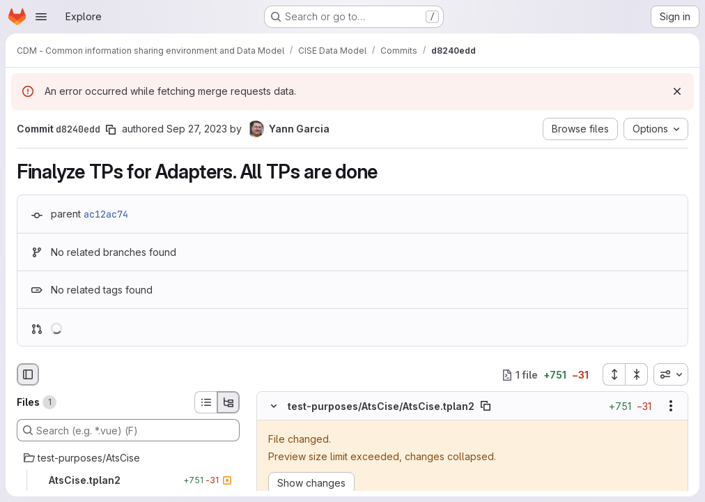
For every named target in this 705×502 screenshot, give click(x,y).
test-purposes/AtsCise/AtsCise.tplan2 (381, 406)
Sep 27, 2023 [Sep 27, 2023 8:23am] (196, 129)
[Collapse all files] (637, 374)
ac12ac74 (106, 214)
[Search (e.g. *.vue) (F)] (128, 430)
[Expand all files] (614, 374)
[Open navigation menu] (41, 17)
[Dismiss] (677, 91)
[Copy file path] (485, 405)
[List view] (205, 402)
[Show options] (671, 405)
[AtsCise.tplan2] (128, 480)
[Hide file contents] (273, 405)
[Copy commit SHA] (110, 129)
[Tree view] (228, 402)
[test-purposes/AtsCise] (128, 458)
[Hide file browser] (28, 374)
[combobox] (670, 374)
